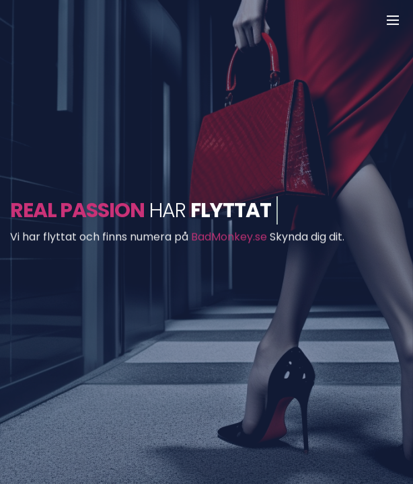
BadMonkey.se (229, 237)
